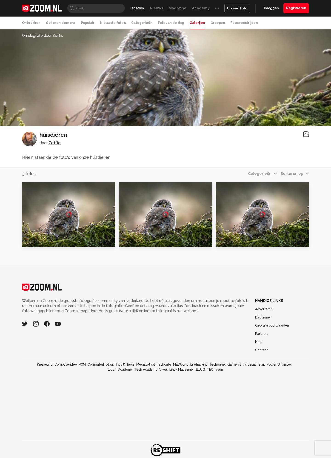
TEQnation (215, 369)
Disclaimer (263, 317)
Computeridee (65, 364)
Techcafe (164, 364)
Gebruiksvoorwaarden (272, 325)
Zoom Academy (120, 369)
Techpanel (217, 364)
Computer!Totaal (101, 364)
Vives (163, 369)
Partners (261, 334)
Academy (201, 8)
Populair (87, 23)
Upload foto (237, 8)
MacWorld (180, 364)
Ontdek (137, 8)
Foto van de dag (171, 23)
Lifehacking (199, 364)
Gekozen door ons (60, 23)
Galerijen (197, 23)
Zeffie (55, 142)
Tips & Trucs (124, 364)
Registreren (296, 8)
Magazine (177, 8)
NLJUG (200, 369)
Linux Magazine (181, 369)
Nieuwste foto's (113, 23)
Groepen (218, 23)
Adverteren (264, 309)
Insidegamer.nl (254, 364)
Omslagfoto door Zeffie (42, 35)
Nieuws (156, 8)
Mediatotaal (145, 364)
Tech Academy (145, 369)
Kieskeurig (45, 364)
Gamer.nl (234, 364)
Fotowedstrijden (244, 23)
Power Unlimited (279, 364)
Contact (261, 350)
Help (259, 342)
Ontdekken (31, 23)
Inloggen (271, 8)
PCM (82, 364)
